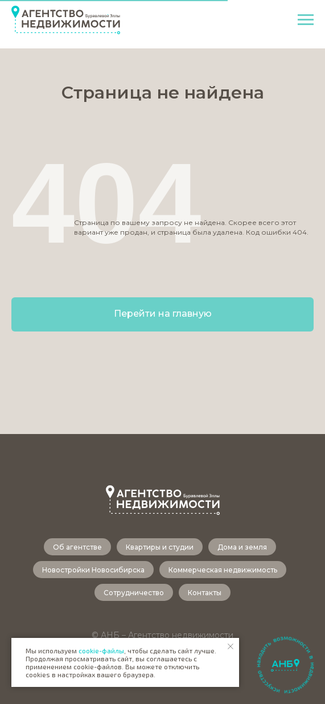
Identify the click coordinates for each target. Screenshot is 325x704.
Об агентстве (77, 547)
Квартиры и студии (160, 547)
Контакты (204, 592)
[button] (285, 665)
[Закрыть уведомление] (230, 646)
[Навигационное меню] (306, 20)
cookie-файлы (101, 650)
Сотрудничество (134, 592)
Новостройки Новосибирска (93, 570)
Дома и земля (242, 547)
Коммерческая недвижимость (222, 570)
